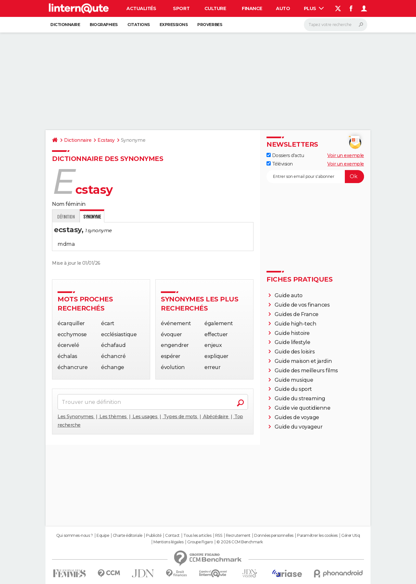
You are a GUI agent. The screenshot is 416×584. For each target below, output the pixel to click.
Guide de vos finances (302, 305)
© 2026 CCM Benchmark (239, 542)
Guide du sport (293, 389)
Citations (138, 24)
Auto (283, 8)
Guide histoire (292, 333)
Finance (252, 8)
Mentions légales (168, 542)
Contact (172, 535)
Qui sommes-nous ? (74, 535)
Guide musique (294, 380)
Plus (314, 8)
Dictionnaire (65, 24)
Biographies (104, 24)
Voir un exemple (345, 155)
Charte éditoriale (127, 535)
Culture (215, 8)
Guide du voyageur (299, 427)
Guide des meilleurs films (306, 370)
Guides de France (296, 314)
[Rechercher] (335, 24)
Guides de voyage (297, 417)
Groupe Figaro (200, 542)
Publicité (154, 535)
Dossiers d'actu (285, 155)
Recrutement (238, 535)
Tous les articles (197, 535)
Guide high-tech (296, 324)
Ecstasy (106, 140)
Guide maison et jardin (303, 361)
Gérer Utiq (350, 535)
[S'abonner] (315, 176)
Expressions (174, 24)
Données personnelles (273, 535)
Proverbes (209, 24)
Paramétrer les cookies (317, 535)
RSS (218, 535)
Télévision (279, 164)
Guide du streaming (300, 398)
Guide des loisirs (295, 352)
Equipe (103, 535)
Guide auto (289, 295)
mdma (66, 244)
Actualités (141, 8)
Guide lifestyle (292, 342)
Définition (65, 216)
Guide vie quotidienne (303, 408)
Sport (181, 8)
